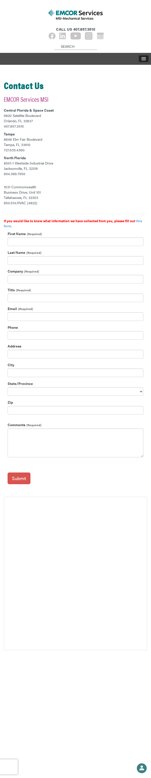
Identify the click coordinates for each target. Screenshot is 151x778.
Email (12, 308)
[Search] (55, 42)
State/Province (20, 383)
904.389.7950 (14, 173)
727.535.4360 (14, 149)
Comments (16, 424)
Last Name (16, 252)
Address (14, 346)
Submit (19, 478)
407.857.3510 (14, 126)
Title (11, 289)
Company (15, 271)
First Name (17, 233)
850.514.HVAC (15, 202)
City (11, 364)
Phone (13, 327)
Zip (10, 402)
